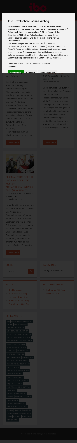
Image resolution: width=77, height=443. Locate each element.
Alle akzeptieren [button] (16, 72)
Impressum (13, 66)
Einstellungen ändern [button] (47, 72)
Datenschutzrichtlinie (41, 63)
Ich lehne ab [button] (30, 72)
